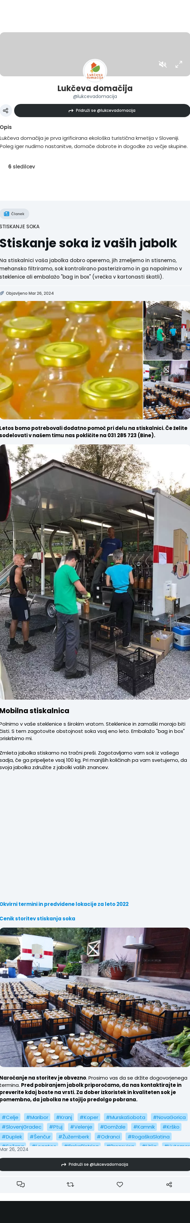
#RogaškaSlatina (149, 1136)
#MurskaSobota (125, 1117)
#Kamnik (144, 1126)
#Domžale (113, 1126)
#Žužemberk (73, 1136)
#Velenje (81, 1126)
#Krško (170, 1126)
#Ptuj (55, 1126)
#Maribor (37, 1117)
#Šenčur (40, 1136)
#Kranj (64, 1117)
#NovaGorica (169, 1117)
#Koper (89, 1117)
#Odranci (108, 1136)
